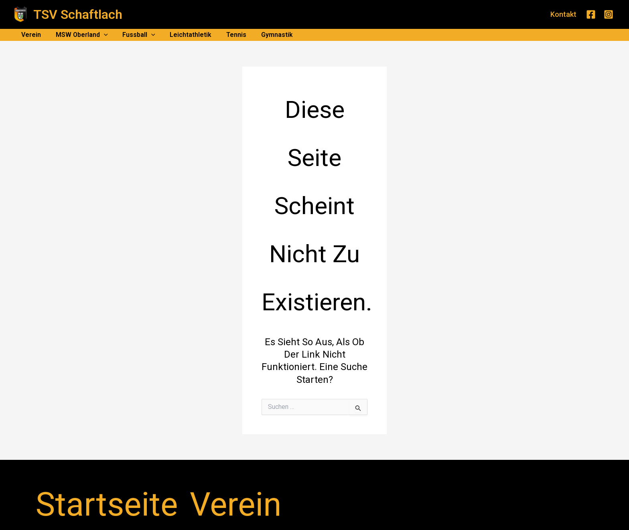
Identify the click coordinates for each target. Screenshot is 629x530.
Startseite (93, 483)
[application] (101, 35)
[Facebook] (590, 14)
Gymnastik (266, 34)
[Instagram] (608, 14)
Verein (30, 34)
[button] (563, 14)
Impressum (182, 483)
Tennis (228, 34)
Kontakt (148, 483)
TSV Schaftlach (77, 14)
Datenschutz (221, 483)
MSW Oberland (79, 35)
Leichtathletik (184, 34)
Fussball (134, 35)
